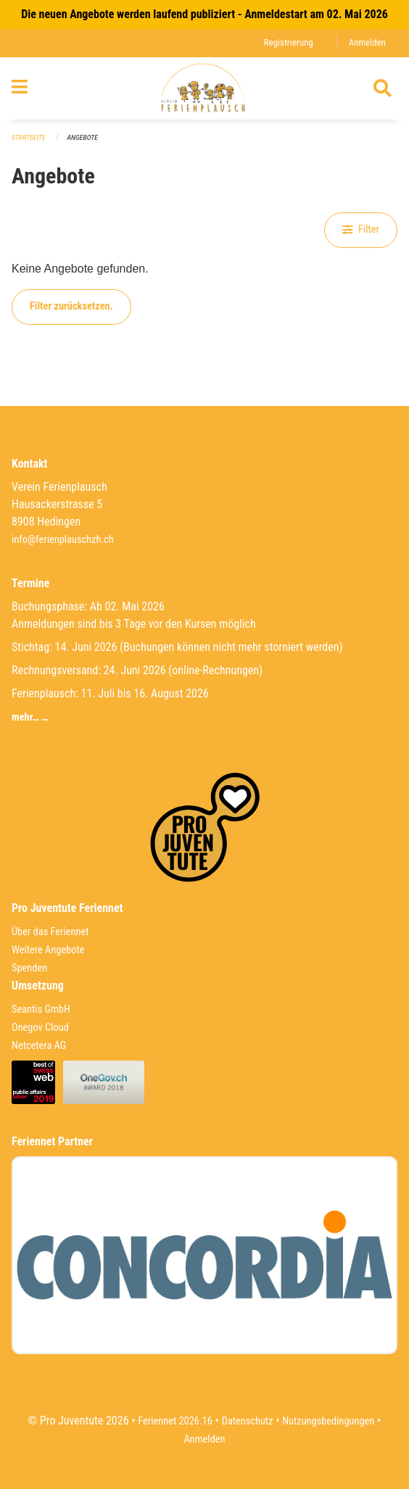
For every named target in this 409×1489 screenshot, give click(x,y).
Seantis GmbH (41, 1009)
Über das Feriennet (50, 932)
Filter (360, 229)
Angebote (82, 137)
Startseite (28, 137)
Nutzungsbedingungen (328, 1421)
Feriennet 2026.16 (175, 1421)
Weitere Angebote (48, 950)
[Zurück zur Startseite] (205, 88)
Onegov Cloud (40, 1027)
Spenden (29, 968)
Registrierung (288, 42)
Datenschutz (247, 1421)
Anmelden (367, 42)
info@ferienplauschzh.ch (63, 540)
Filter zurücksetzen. (71, 306)
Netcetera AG (39, 1046)
